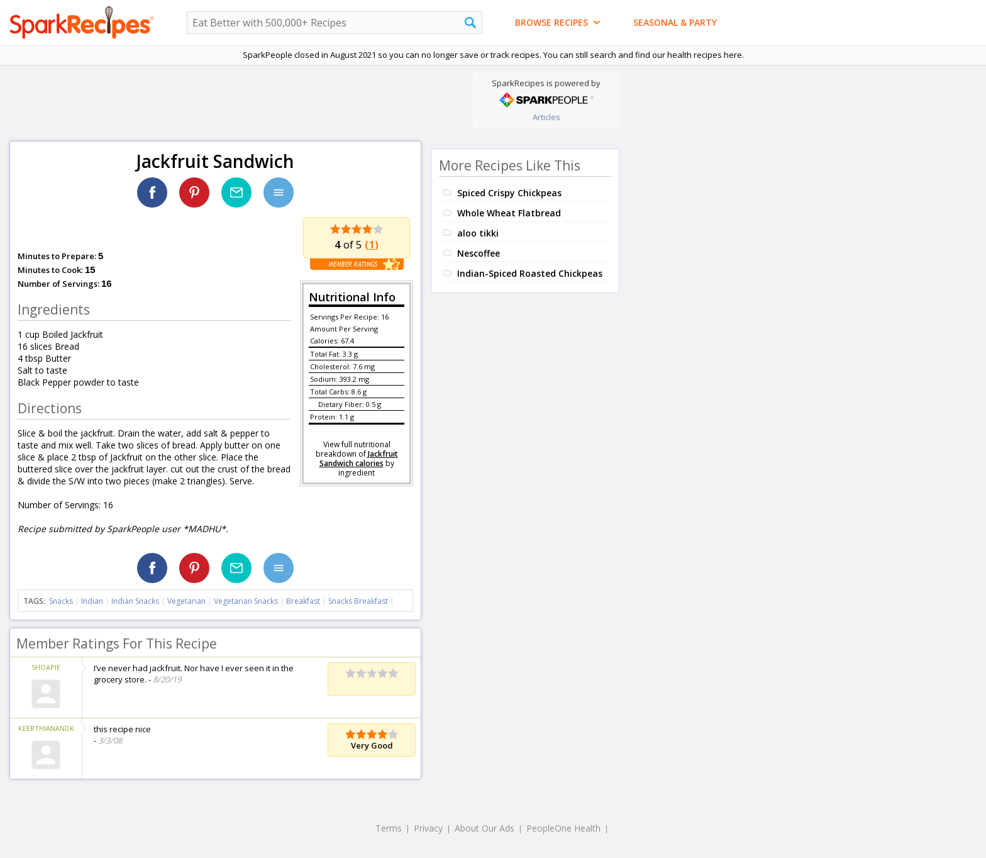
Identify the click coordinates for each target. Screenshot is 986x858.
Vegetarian (186, 601)
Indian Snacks (135, 601)
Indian (92, 601)
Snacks (61, 601)
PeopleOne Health (563, 828)
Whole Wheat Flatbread (509, 213)
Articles (546, 117)
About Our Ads (484, 828)
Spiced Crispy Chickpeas (509, 193)
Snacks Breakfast (358, 601)
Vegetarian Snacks (246, 601)
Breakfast (303, 601)
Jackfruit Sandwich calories (358, 458)
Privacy (428, 828)
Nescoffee (478, 253)
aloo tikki (478, 233)
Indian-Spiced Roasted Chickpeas (529, 273)
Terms (388, 828)
